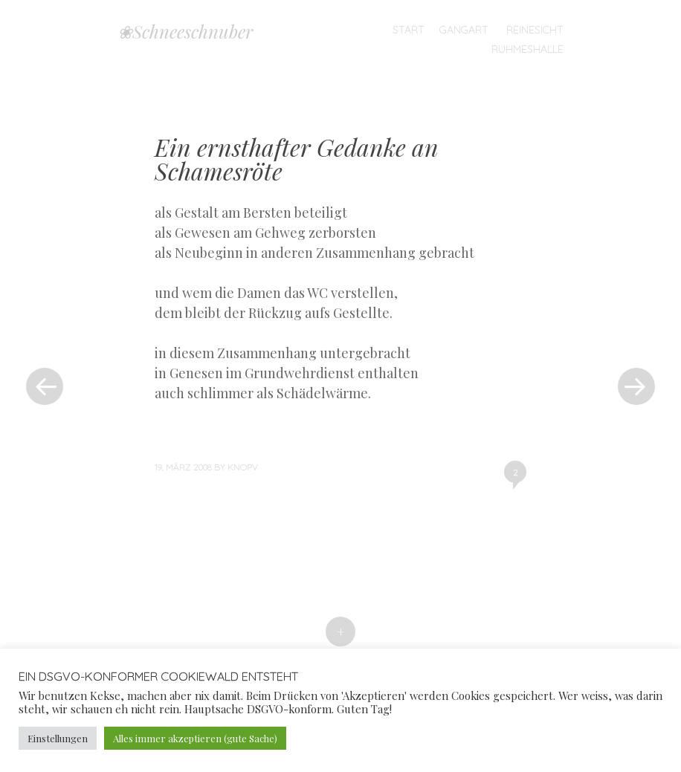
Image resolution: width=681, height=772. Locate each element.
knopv (242, 467)
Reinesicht (535, 29)
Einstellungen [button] (58, 738)
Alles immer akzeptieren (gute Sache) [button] (195, 738)
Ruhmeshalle (527, 49)
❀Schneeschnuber (185, 31)
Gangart (463, 29)
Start (409, 29)
